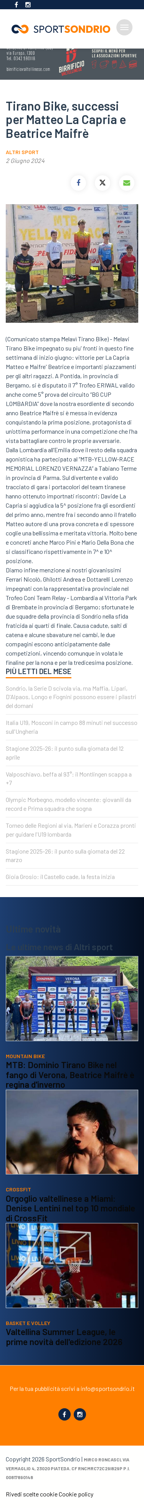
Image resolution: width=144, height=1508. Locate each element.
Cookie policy (76, 1494)
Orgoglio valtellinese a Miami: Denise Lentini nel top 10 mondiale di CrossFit (70, 1208)
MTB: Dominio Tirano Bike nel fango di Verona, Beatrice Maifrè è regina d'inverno (70, 1074)
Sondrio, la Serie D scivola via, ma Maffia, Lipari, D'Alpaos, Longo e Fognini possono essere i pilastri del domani (71, 697)
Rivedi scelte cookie (32, 1494)
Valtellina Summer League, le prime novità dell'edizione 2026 (64, 1336)
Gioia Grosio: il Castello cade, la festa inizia (60, 876)
